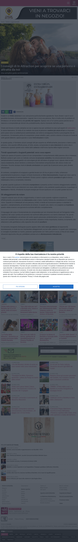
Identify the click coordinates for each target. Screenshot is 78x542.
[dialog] (39, 271)
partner (17, 257)
